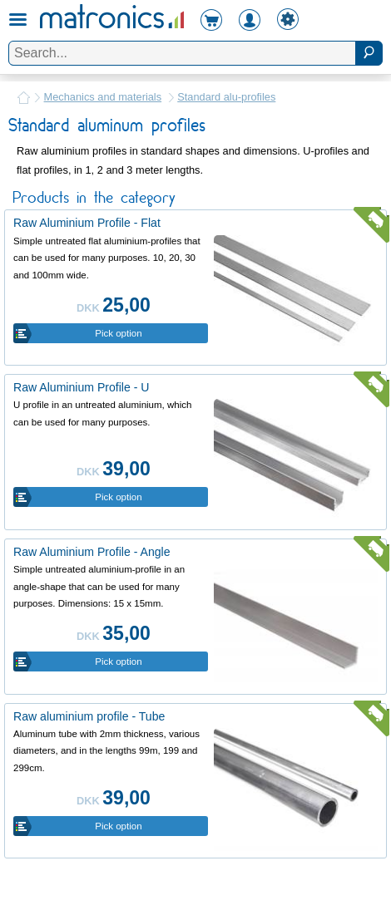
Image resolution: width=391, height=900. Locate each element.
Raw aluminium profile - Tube (89, 716)
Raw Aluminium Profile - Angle (92, 551)
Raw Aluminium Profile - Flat (87, 222)
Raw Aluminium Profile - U (81, 387)
